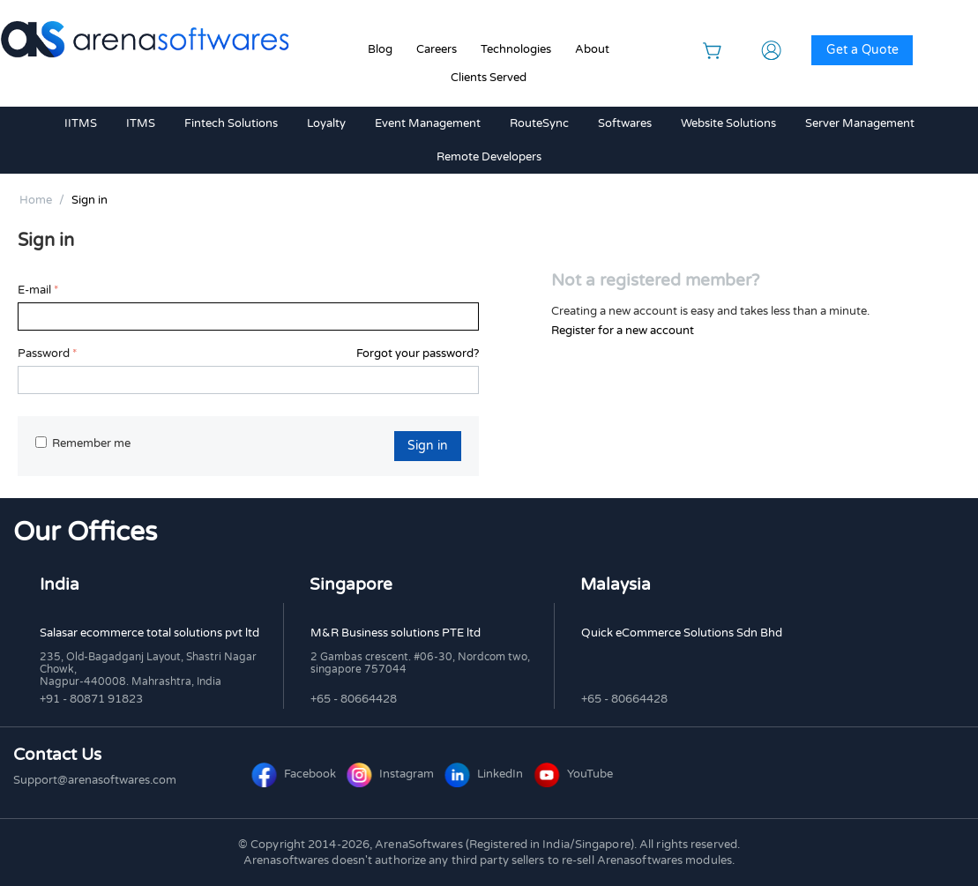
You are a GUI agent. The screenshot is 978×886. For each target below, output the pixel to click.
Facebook (295, 774)
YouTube (573, 774)
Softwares (625, 123)
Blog (380, 49)
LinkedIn (485, 774)
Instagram (392, 774)
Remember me (83, 443)
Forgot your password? (417, 353)
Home (35, 200)
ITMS (140, 123)
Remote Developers (489, 157)
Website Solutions (728, 123)
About (592, 49)
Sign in (427, 445)
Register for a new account (622, 331)
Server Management (860, 123)
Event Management (428, 123)
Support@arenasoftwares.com (94, 780)
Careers (436, 49)
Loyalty (326, 123)
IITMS (80, 123)
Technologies (516, 49)
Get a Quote (862, 49)
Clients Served (488, 78)
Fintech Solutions (231, 123)
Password (44, 353)
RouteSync (539, 123)
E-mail (34, 290)
